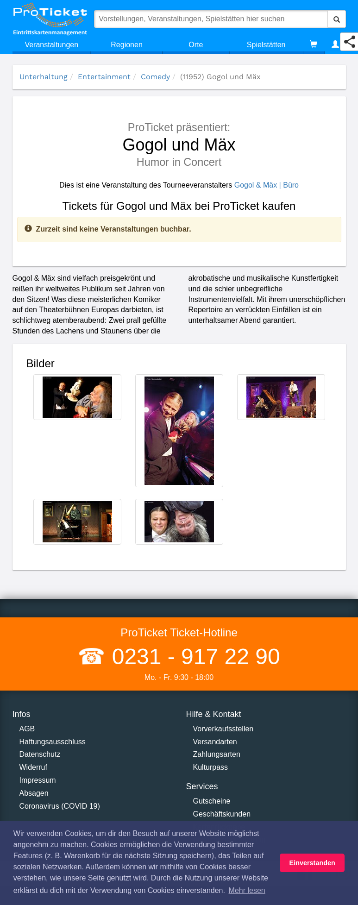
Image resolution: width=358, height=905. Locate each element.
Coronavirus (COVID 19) (59, 806)
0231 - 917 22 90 (193, 656)
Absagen (34, 793)
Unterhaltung (43, 76)
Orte (195, 45)
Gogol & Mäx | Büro (266, 185)
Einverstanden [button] (312, 863)
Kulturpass (210, 767)
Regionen (127, 45)
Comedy (155, 76)
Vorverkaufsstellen (223, 729)
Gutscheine (212, 801)
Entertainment (104, 76)
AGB (27, 729)
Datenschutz (40, 754)
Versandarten (215, 742)
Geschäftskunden (222, 814)
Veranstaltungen (51, 45)
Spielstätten (266, 45)
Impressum (37, 780)
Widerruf (33, 767)
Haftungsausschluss (52, 742)
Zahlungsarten (216, 754)
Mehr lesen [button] (247, 890)
